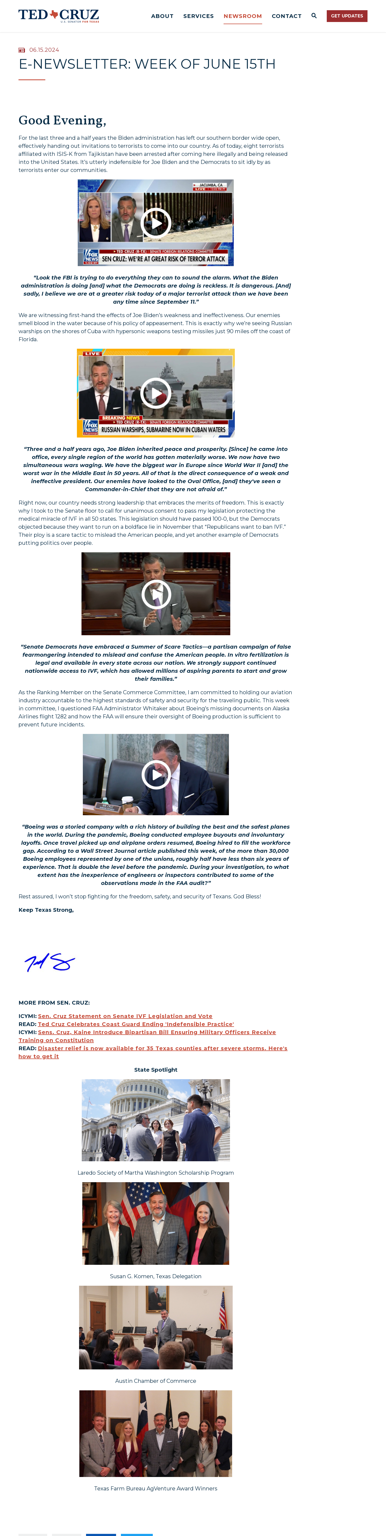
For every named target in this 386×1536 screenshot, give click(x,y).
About (162, 16)
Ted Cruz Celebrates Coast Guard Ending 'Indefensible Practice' (136, 1024)
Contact (287, 16)
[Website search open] (314, 16)
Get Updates (347, 16)
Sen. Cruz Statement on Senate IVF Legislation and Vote (125, 1016)
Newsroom (243, 16)
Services (198, 16)
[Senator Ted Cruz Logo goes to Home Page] (58, 16)
